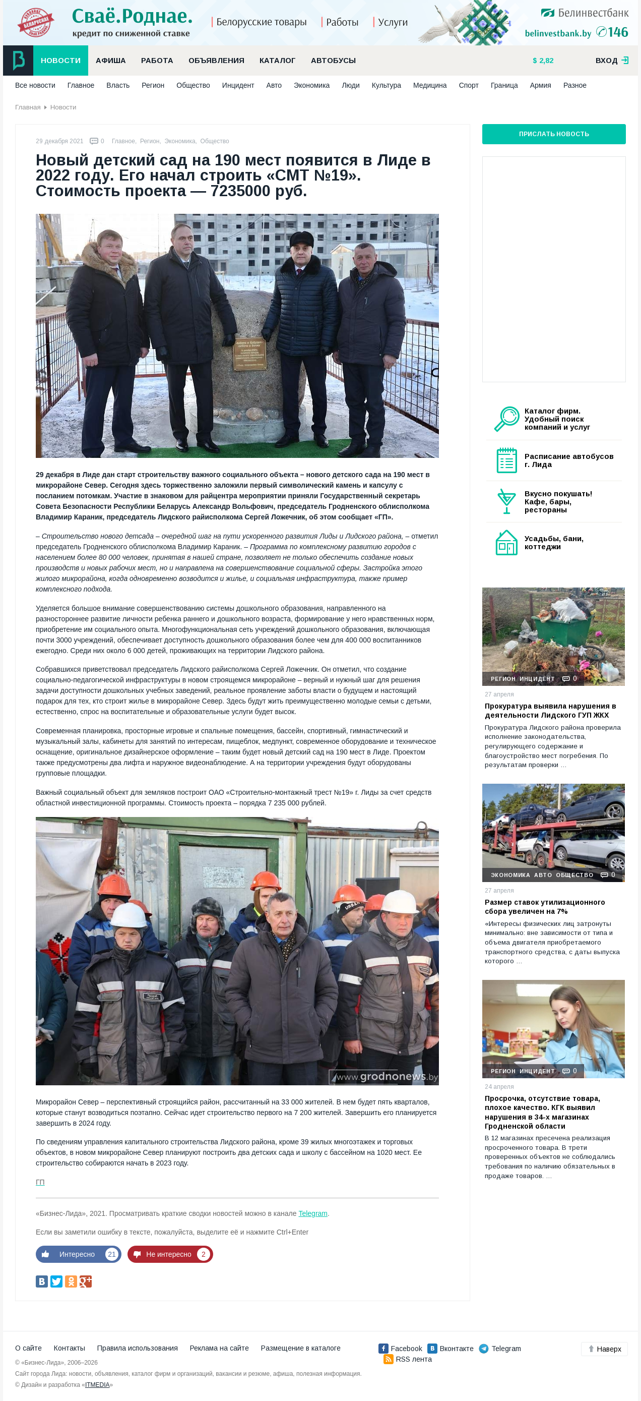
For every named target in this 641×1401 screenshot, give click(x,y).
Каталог (278, 60)
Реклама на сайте (219, 1348)
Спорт (469, 85)
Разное (575, 85)
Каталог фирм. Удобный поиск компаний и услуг (557, 419)
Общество (193, 85)
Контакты (69, 1348)
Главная (28, 107)
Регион (153, 85)
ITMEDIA (97, 1384)
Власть (118, 85)
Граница (504, 85)
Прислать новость (554, 134)
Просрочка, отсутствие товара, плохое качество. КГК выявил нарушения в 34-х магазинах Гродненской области (542, 1112)
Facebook (400, 1349)
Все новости (35, 85)
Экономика (312, 85)
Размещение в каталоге (301, 1348)
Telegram (313, 1213)
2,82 (545, 60)
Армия (540, 85)
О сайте (28, 1348)
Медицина (430, 85)
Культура (386, 85)
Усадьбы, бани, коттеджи (554, 543)
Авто (274, 85)
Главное (81, 85)
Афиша (111, 60)
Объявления (216, 60)
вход (612, 60)
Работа (157, 60)
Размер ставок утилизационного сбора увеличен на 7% (545, 906)
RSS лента (407, 1359)
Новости (61, 60)
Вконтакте (450, 1349)
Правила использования (137, 1348)
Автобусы (333, 60)
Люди (350, 85)
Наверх (604, 1349)
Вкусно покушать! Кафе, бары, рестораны (559, 502)
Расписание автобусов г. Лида (569, 460)
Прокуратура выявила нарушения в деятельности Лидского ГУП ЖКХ (550, 710)
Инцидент (238, 85)
